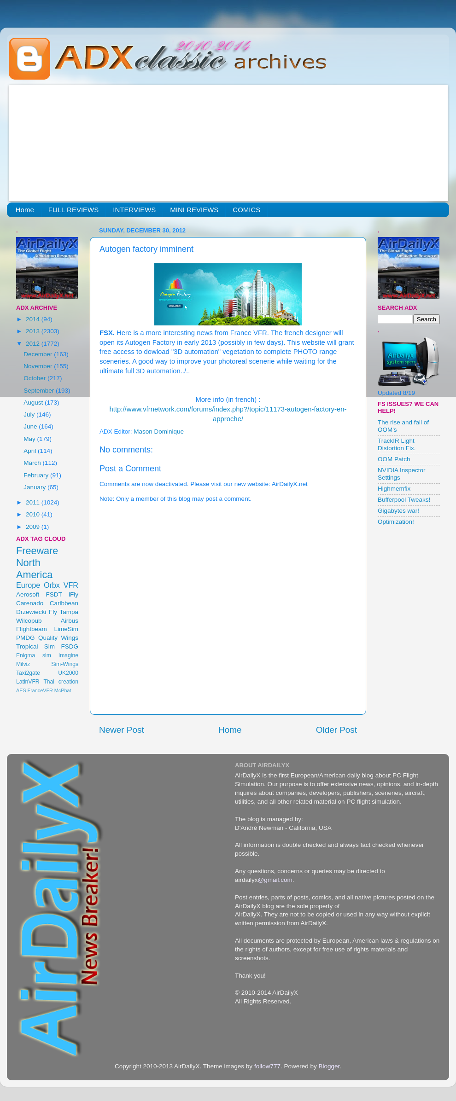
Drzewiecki (31, 611)
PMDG (25, 637)
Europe (28, 585)
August (34, 402)
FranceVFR (40, 690)
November (38, 366)
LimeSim (66, 629)
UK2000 (68, 673)
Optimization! (396, 521)
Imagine (68, 655)
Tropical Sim (35, 646)
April (30, 450)
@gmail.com (275, 879)
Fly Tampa (63, 611)
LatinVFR (28, 681)
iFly (73, 594)
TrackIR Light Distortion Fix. (397, 444)
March (32, 462)
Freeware (37, 550)
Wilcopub (29, 620)
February (36, 475)
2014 (33, 319)
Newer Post (121, 730)
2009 (33, 526)
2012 (33, 343)
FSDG (69, 646)
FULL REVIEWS (73, 210)
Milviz (23, 664)
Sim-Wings (64, 664)
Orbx (52, 585)
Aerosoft (27, 594)
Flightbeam (31, 629)
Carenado (29, 603)
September (39, 390)
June (31, 426)
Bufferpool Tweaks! (404, 499)
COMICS (246, 210)
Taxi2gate (28, 673)
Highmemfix (394, 488)
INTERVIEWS (134, 210)
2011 (33, 502)
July (29, 414)
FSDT (54, 594)
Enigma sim (33, 655)
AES (21, 690)
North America (34, 568)
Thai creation (60, 681)
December (38, 354)
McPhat (62, 690)
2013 (33, 331)
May (30, 438)
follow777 (267, 1066)
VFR (71, 585)
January (35, 487)
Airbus (69, 620)
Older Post (336, 730)
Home (25, 210)
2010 (33, 514)
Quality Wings (58, 637)
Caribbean (64, 603)
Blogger (328, 1066)
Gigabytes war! (398, 510)
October (35, 378)
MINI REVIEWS (194, 210)
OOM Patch (394, 459)
